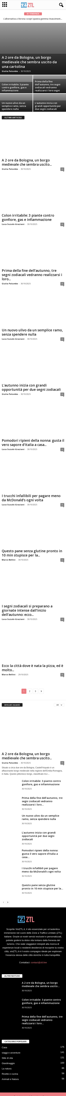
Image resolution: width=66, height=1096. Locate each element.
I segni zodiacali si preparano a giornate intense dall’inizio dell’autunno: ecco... (27, 610)
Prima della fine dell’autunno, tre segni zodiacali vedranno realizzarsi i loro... (32, 274)
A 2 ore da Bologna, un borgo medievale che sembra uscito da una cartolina (29, 62)
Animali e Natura (10, 1079)
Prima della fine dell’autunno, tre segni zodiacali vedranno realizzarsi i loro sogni (47, 86)
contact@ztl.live (39, 962)
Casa (4, 1047)
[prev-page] (3, 902)
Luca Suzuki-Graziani (13, 224)
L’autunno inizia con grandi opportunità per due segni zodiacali (48, 106)
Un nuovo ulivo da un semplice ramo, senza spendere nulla (14, 106)
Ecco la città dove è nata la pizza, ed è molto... (32, 667)
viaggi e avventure (11, 1052)
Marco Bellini (8, 559)
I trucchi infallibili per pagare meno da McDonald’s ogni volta (31, 498)
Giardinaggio (8, 1063)
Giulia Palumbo (10, 71)
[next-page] (8, 902)
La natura (6, 1068)
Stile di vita (7, 1058)
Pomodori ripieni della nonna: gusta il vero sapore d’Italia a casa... (33, 442)
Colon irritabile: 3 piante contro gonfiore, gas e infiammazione (15, 87)
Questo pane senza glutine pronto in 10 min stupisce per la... (32, 553)
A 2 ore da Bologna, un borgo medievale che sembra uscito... (27, 162)
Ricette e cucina (10, 1074)
